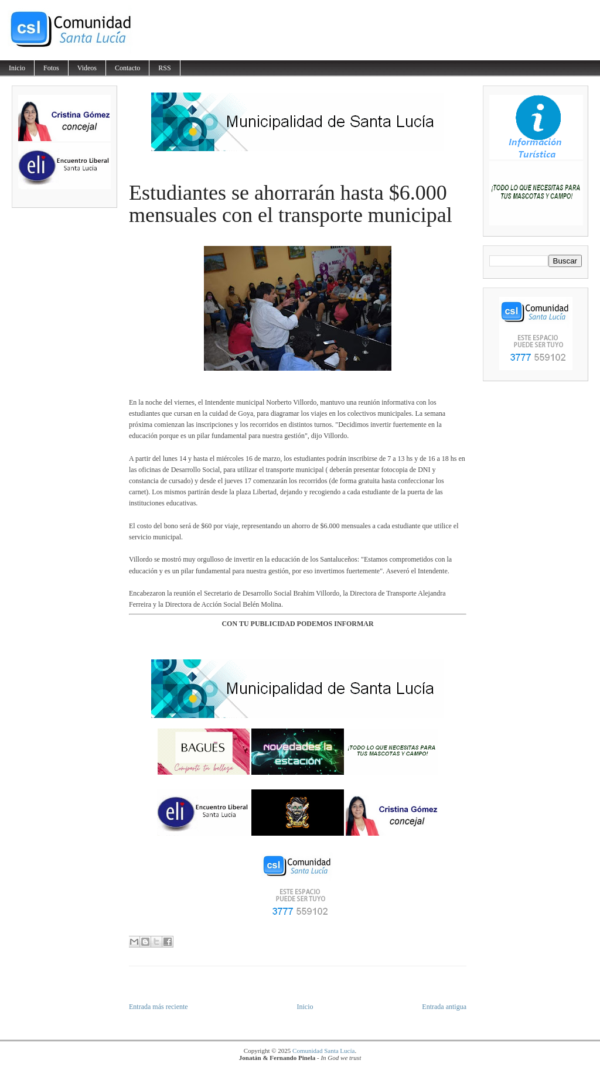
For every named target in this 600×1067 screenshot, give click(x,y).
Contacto (127, 68)
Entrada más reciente (158, 1007)
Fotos (51, 68)
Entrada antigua (444, 1007)
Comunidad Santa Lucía (323, 1050)
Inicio (17, 68)
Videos (87, 68)
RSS (164, 68)
